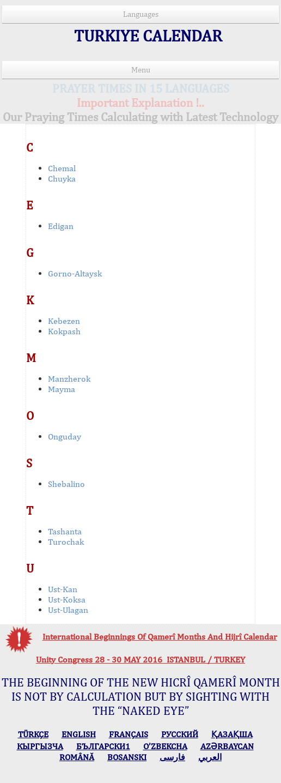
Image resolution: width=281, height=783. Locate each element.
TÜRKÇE (33, 734)
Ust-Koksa (66, 599)
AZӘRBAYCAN (227, 746)
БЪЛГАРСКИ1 (103, 746)
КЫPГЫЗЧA (40, 746)
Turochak (66, 542)
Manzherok (69, 379)
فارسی (172, 757)
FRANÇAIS (128, 734)
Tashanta (65, 531)
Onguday (64, 436)
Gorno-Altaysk (75, 273)
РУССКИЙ (179, 734)
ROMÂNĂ (76, 757)
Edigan (61, 226)
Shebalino (66, 484)
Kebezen (64, 321)
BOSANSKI (126, 757)
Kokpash (64, 331)
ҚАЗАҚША (232, 734)
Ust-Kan (62, 589)
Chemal (62, 168)
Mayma (61, 389)
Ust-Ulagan (68, 610)
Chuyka (62, 178)
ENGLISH (79, 734)
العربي (210, 757)
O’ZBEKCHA (165, 746)
